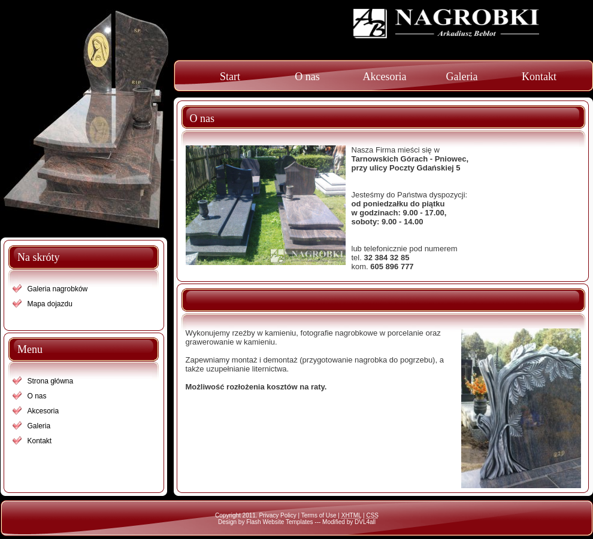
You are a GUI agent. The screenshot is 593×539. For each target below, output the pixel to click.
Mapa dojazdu (50, 304)
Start (230, 77)
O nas (307, 77)
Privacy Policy (277, 515)
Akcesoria (385, 77)
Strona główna (51, 381)
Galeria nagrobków (58, 289)
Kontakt (539, 77)
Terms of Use (319, 515)
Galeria (462, 77)
